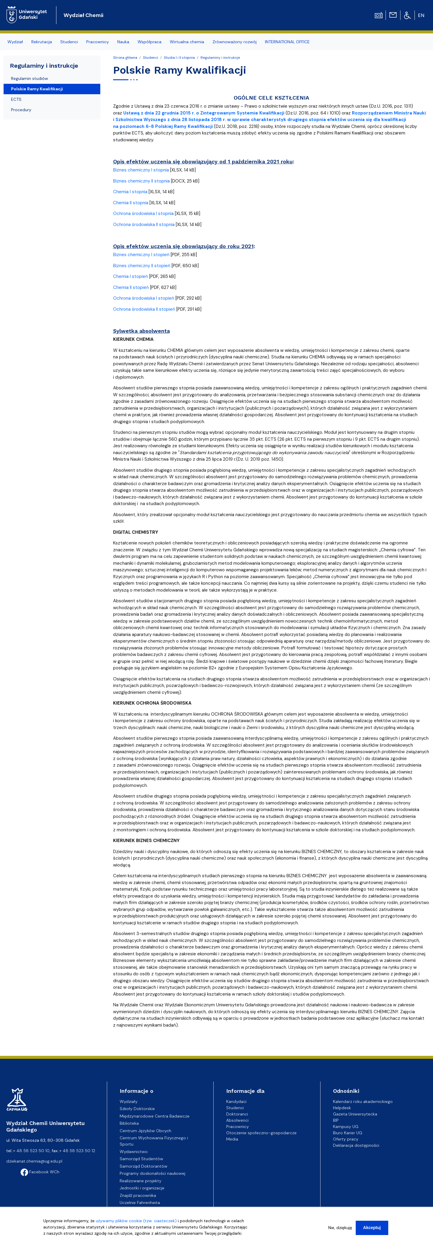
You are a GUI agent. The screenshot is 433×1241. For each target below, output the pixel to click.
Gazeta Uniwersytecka (355, 1114)
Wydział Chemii (83, 15)
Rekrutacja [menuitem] (41, 41)
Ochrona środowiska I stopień (143, 298)
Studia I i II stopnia (179, 57)
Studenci (150, 57)
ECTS (16, 99)
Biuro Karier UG (347, 1132)
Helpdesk (342, 1107)
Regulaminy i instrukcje (220, 57)
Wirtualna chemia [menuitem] (187, 41)
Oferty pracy (345, 1139)
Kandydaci (236, 1101)
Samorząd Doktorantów (143, 1166)
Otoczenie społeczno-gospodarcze (261, 1132)
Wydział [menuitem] (15, 41)
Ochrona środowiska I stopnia (143, 213)
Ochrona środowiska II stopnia (144, 225)
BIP (336, 1120)
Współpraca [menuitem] (149, 41)
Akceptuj (372, 1227)
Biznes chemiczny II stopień (141, 266)
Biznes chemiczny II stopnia (141, 181)
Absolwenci (237, 1120)
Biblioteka (129, 1123)
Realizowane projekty (140, 1180)
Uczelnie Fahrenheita (140, 1202)
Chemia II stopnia (130, 203)
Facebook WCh (40, 1172)
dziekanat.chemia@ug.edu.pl (34, 1161)
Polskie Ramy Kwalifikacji (37, 89)
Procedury (21, 109)
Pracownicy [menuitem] (97, 41)
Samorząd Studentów (141, 1158)
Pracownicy (237, 1126)
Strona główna (125, 57)
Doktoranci (237, 1114)
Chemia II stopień (131, 287)
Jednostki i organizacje (142, 1188)
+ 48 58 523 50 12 (77, 1150)
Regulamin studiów (29, 78)
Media (232, 1139)
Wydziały (129, 1101)
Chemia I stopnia (130, 192)
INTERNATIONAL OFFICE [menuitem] (287, 41)
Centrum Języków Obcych (145, 1130)
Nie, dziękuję (340, 1227)
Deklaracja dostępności (356, 1145)
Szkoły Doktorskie (137, 1108)
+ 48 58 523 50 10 (31, 1150)
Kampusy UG (345, 1126)
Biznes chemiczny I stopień (141, 255)
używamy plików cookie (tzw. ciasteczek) (136, 1220)
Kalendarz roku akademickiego (363, 1101)
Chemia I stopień (130, 276)
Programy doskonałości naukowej (152, 1173)
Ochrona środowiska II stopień (144, 309)
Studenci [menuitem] (69, 41)
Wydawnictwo (134, 1151)
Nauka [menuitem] (123, 41)
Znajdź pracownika (138, 1195)
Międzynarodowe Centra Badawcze (154, 1116)
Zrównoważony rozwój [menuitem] (234, 41)
